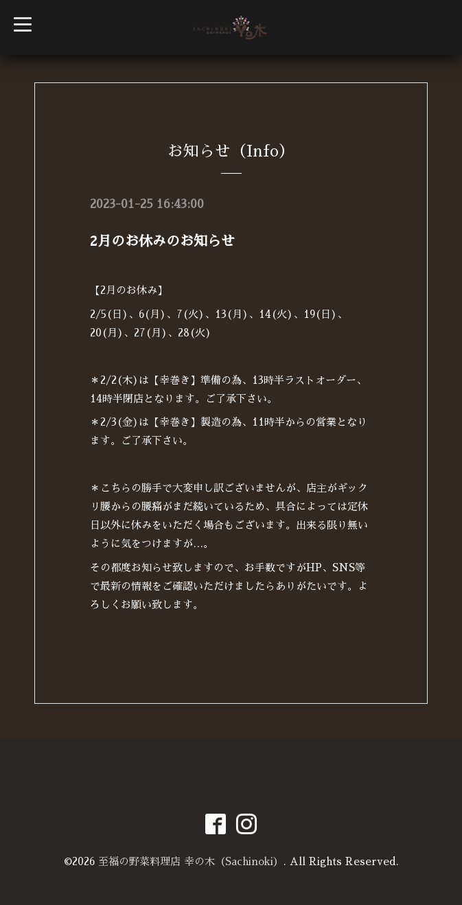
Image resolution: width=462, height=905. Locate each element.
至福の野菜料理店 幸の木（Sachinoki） (191, 861)
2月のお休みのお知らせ (162, 241)
